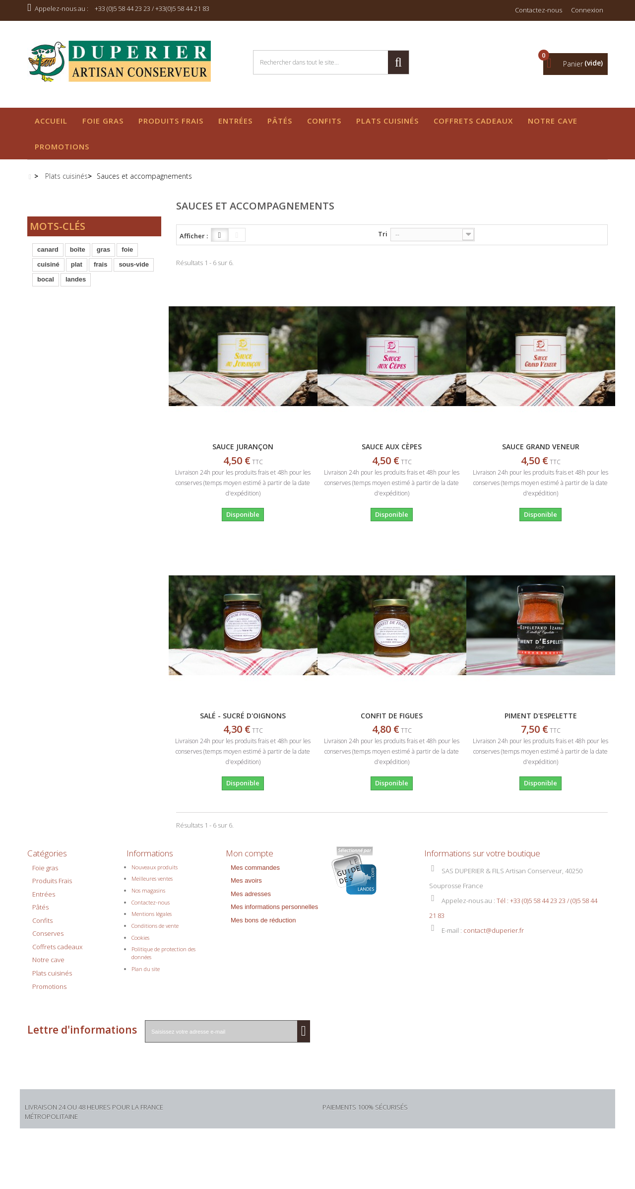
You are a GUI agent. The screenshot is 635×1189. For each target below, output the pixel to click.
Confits (324, 121)
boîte (77, 255)
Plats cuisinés (387, 121)
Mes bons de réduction (263, 925)
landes (75, 284)
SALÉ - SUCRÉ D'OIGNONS (243, 715)
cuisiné (48, 270)
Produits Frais (170, 121)
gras (103, 255)
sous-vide (134, 270)
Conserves (48, 938)
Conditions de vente (155, 931)
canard (48, 255)
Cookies (140, 942)
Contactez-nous (538, 9)
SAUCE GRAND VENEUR (540, 446)
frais (100, 270)
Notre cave (552, 121)
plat (76, 270)
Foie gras (103, 121)
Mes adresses (251, 899)
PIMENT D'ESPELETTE (541, 715)
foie (127, 255)
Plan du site (145, 974)
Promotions (62, 146)
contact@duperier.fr (493, 935)
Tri (382, 233)
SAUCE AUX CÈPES (392, 446)
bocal (45, 284)
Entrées (235, 121)
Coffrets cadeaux (473, 121)
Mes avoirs (246, 886)
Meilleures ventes (152, 884)
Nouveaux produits (154, 872)
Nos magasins (148, 896)
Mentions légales (151, 919)
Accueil (51, 121)
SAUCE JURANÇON (242, 446)
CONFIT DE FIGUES (392, 715)
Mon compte (249, 853)
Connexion (587, 9)
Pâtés (279, 121)
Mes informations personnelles (274, 912)
